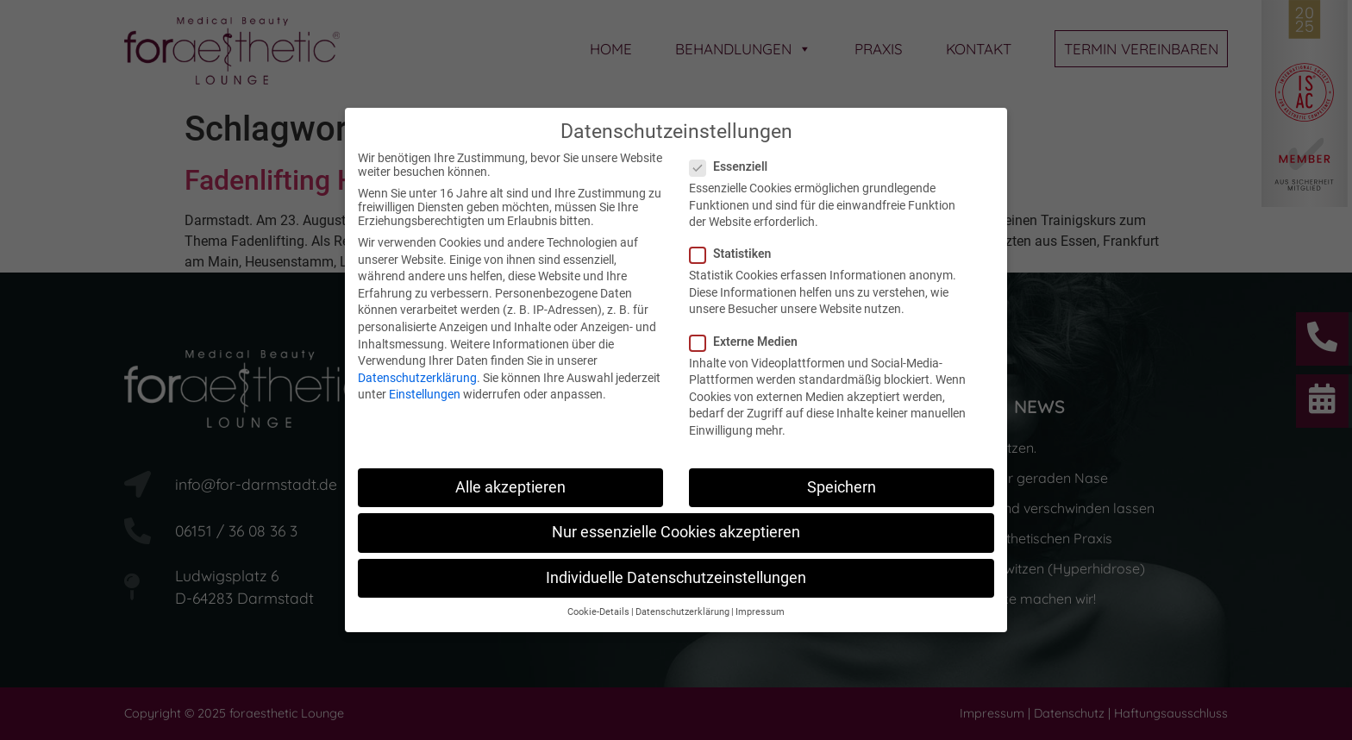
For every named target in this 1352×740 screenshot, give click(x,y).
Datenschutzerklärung (417, 378)
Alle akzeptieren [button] (510, 487)
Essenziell (734, 166)
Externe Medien (749, 341)
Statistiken (735, 253)
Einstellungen (424, 394)
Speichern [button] (841, 487)
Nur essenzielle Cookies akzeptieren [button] (676, 532)
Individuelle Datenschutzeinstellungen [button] (676, 577)
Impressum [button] (760, 612)
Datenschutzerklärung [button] (682, 612)
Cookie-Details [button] (598, 612)
